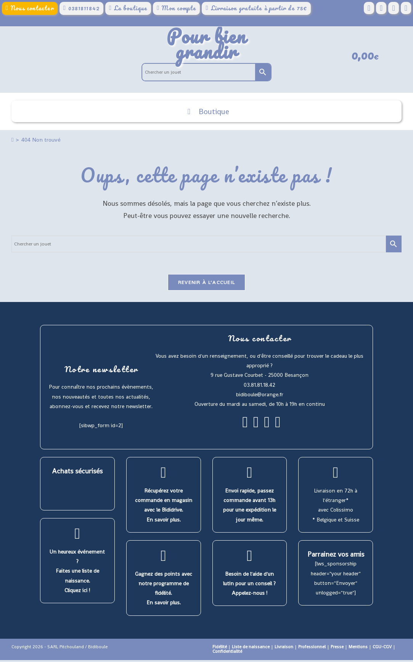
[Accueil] (12, 140)
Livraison (284, 649)
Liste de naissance (251, 649)
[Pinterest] (267, 427)
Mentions (358, 649)
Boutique (206, 112)
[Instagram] (256, 427)
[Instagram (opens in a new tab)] (393, 8)
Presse (337, 649)
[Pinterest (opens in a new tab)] (381, 8)
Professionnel (312, 649)
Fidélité (219, 649)
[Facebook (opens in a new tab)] (369, 8)
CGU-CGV (382, 649)
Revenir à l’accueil (206, 284)
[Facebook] (245, 427)
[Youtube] (278, 427)
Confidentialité (227, 653)
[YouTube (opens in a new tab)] (406, 8)
